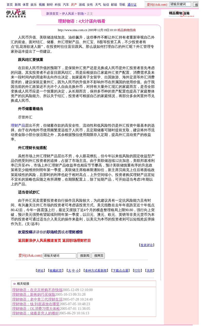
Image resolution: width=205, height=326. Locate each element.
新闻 (18, 4)
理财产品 (18, 125)
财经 (50, 4)
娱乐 (34, 4)
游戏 (82, 4)
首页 (10, 4)
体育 (26, 4)
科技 (58, 4)
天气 (98, 4)
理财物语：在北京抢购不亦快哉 (37, 290)
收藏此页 (56, 270)
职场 (81, 13)
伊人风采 (68, 13)
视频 (42, 4)
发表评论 (147, 245)
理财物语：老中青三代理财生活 (37, 299)
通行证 (132, 4)
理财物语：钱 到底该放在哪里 (36, 304)
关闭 (150, 270)
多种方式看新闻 (96, 270)
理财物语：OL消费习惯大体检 (36, 309)
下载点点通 (120, 270)
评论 (40, 270)
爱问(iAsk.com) (30, 255)
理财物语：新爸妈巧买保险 (33, 294)
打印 (137, 270)
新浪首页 (52, 13)
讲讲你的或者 (50, 232)
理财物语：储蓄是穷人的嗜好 (35, 313)
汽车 (66, 4)
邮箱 (114, 4)
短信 (106, 4)
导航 (122, 4)
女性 (90, 4)
